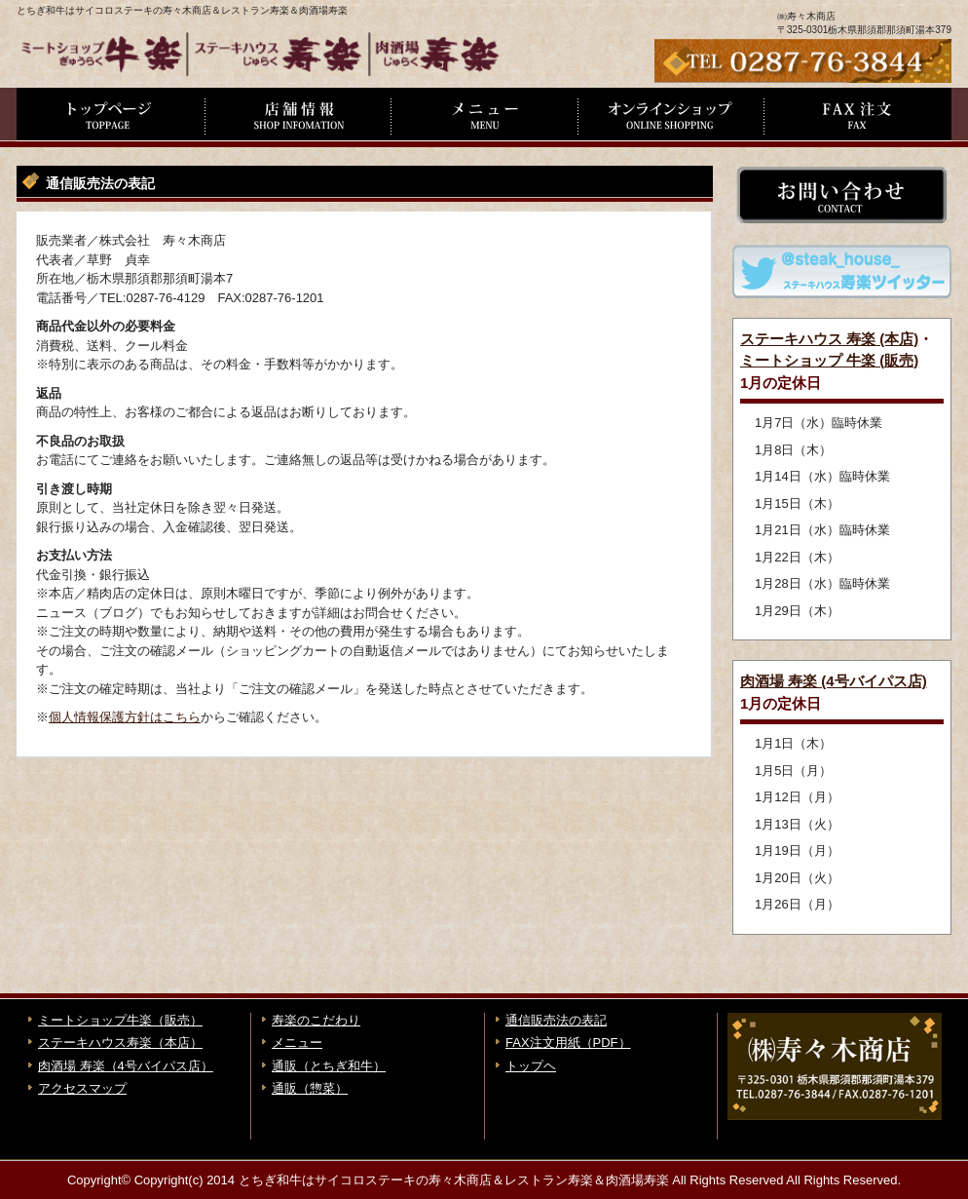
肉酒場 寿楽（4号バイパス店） (125, 1066)
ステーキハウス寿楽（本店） (120, 1042)
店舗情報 (297, 117)
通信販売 (670, 117)
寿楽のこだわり (316, 1020)
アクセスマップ (82, 1088)
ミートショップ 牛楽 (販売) (829, 360)
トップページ (110, 117)
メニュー (484, 117)
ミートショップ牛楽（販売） (120, 1020)
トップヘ (530, 1066)
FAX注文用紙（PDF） (568, 1042)
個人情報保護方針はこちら (125, 717)
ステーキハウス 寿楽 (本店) (829, 338)
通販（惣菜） (310, 1088)
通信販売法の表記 (556, 1020)
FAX (857, 117)
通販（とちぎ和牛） (329, 1066)
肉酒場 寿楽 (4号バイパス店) (833, 681)
